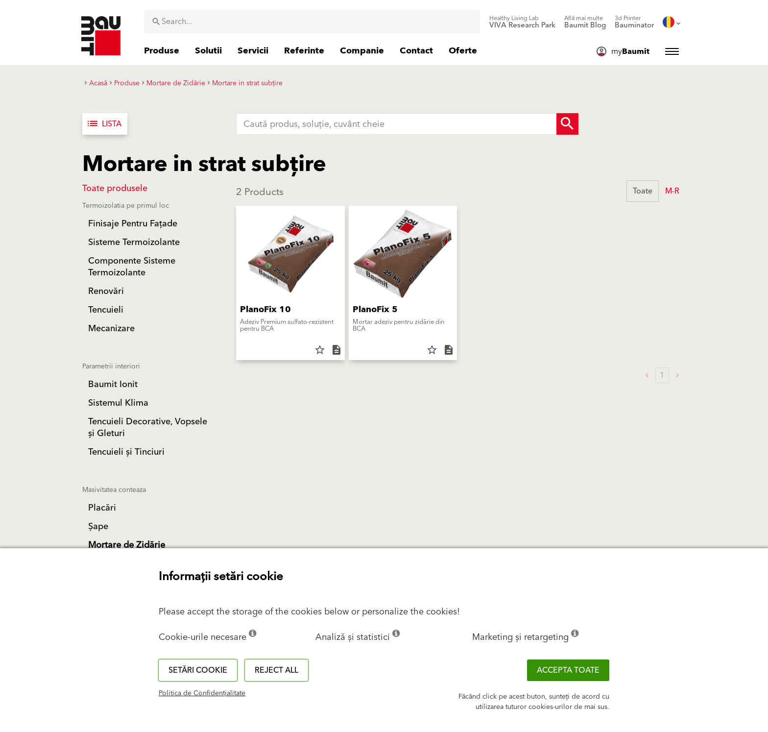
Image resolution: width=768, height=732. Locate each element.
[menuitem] (522, 22)
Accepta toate (568, 670)
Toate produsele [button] (114, 188)
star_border (320, 350)
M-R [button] (672, 191)
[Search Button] (567, 124)
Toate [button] (642, 191)
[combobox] (312, 21)
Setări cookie (197, 670)
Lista (103, 124)
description (336, 350)
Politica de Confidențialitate (202, 693)
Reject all (276, 670)
